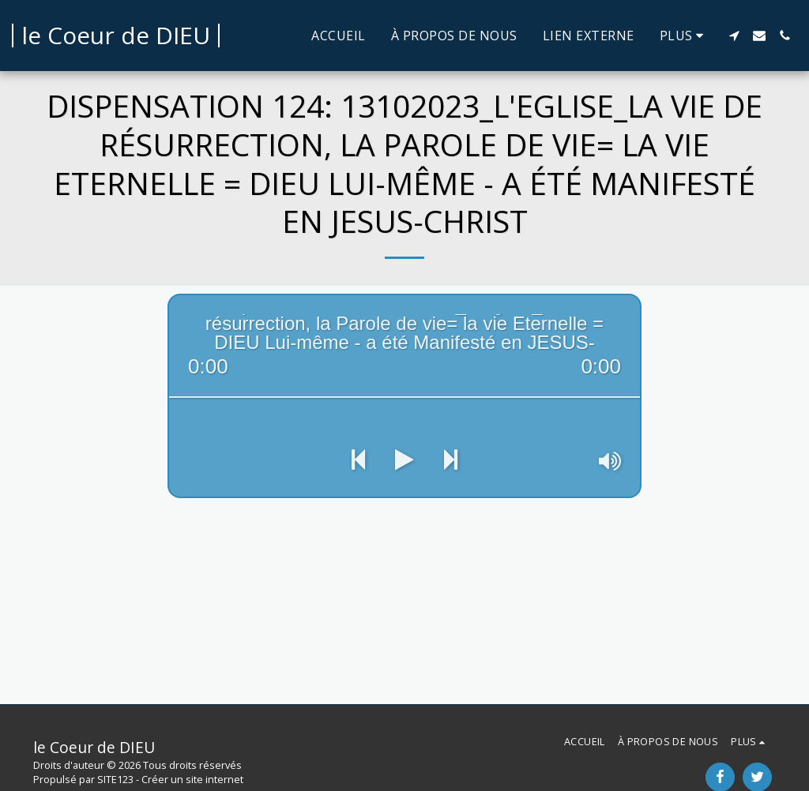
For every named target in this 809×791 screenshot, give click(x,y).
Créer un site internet (192, 779)
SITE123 (115, 779)
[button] (734, 35)
